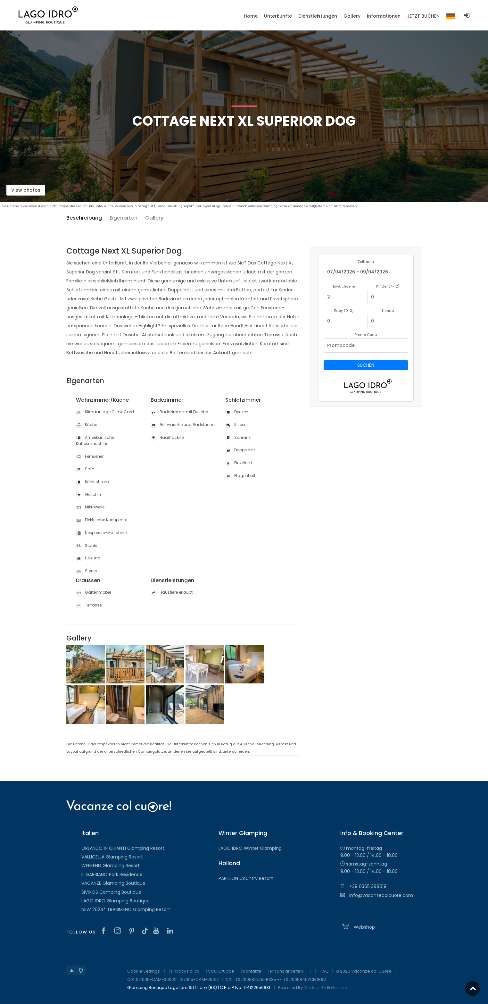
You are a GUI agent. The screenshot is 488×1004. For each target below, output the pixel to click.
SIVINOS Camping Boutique (111, 892)
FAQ (324, 971)
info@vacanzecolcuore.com (376, 895)
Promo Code (366, 334)
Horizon (339, 987)
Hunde (388, 310)
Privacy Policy (185, 971)
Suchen (365, 365)
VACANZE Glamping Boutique (113, 883)
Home (251, 16)
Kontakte (252, 971)
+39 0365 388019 (363, 886)
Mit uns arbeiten (286, 971)
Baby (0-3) (344, 310)
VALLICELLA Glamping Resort (112, 857)
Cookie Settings (143, 971)
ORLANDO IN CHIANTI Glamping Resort (122, 848)
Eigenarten (123, 218)
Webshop (357, 926)
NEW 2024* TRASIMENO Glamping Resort (125, 909)
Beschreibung (84, 218)
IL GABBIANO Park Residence (112, 874)
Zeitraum (366, 261)
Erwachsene (344, 286)
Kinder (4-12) (388, 286)
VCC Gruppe (221, 971)
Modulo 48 (315, 987)
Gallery (154, 218)
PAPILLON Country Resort (246, 878)
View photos (25, 190)
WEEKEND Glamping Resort (110, 865)
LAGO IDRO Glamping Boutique (115, 901)
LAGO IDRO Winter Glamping (250, 848)
